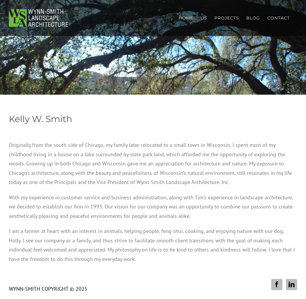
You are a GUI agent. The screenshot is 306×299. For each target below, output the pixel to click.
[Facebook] (276, 284)
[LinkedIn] (291, 284)
